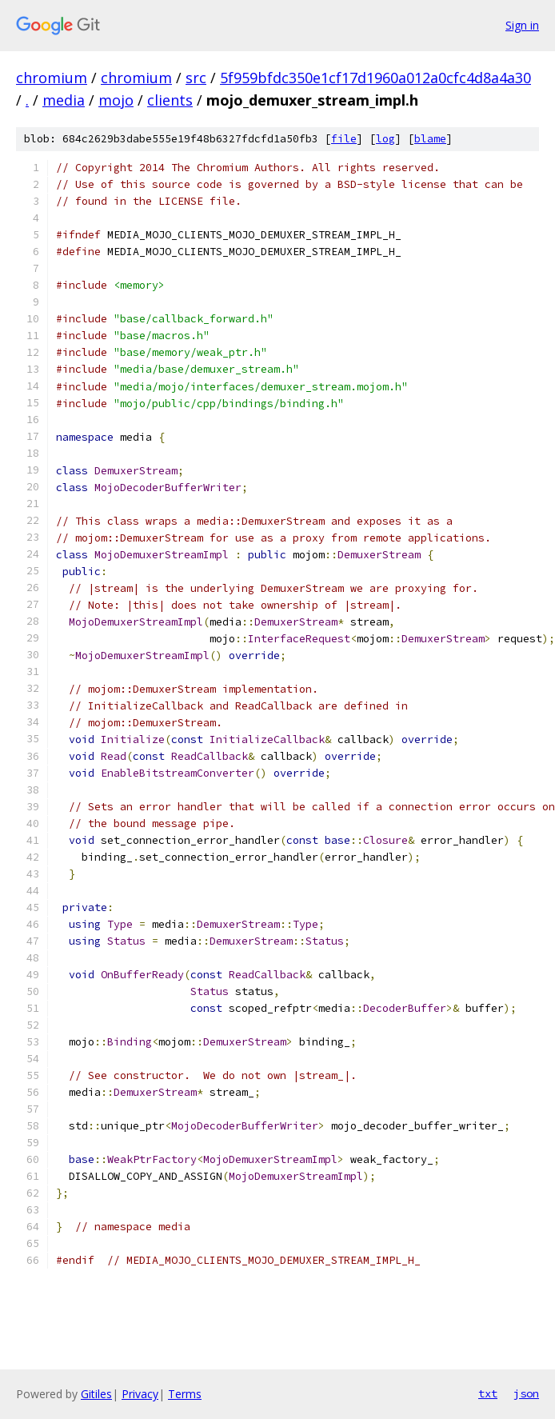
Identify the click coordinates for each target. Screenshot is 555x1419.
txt (487, 1393)
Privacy (140, 1393)
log (385, 139)
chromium (51, 77)
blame (430, 139)
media (63, 100)
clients (170, 100)
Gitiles (96, 1393)
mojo (116, 100)
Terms (185, 1393)
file (344, 139)
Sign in (522, 25)
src (196, 77)
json (526, 1393)
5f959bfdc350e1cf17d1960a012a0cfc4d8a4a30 (375, 77)
